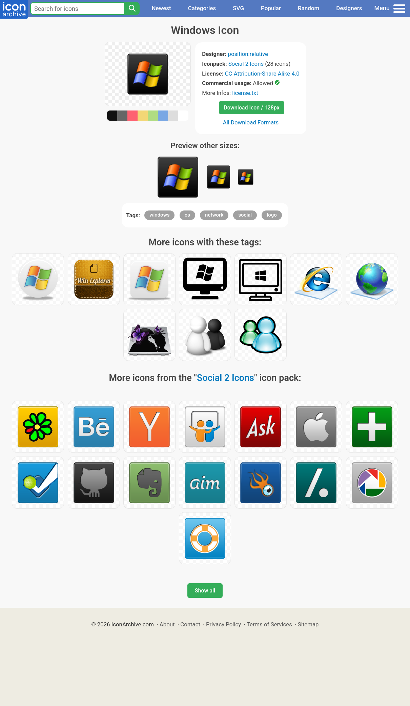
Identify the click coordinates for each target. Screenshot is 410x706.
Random (308, 8)
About (167, 624)
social (245, 215)
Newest (161, 8)
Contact (190, 624)
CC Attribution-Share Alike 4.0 (262, 73)
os (187, 215)
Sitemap (308, 624)
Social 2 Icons (246, 63)
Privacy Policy (223, 624)
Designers (349, 8)
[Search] (132, 8)
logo (271, 215)
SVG (238, 8)
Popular (271, 8)
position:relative (248, 54)
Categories (202, 8)
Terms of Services (269, 624)
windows (159, 215)
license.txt (245, 92)
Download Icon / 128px (251, 107)
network (214, 215)
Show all (205, 590)
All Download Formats (251, 122)
